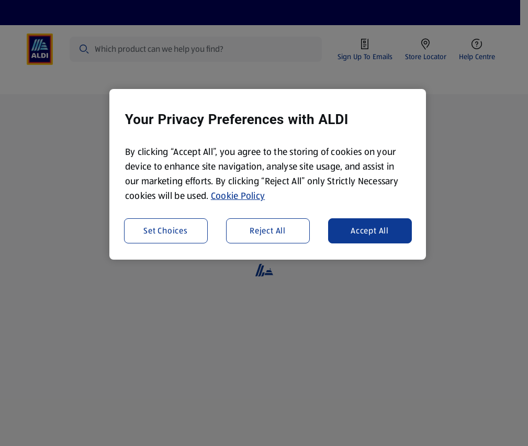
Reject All (268, 231)
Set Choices (165, 231)
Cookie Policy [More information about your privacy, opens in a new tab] (238, 196)
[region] (267, 174)
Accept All (370, 231)
